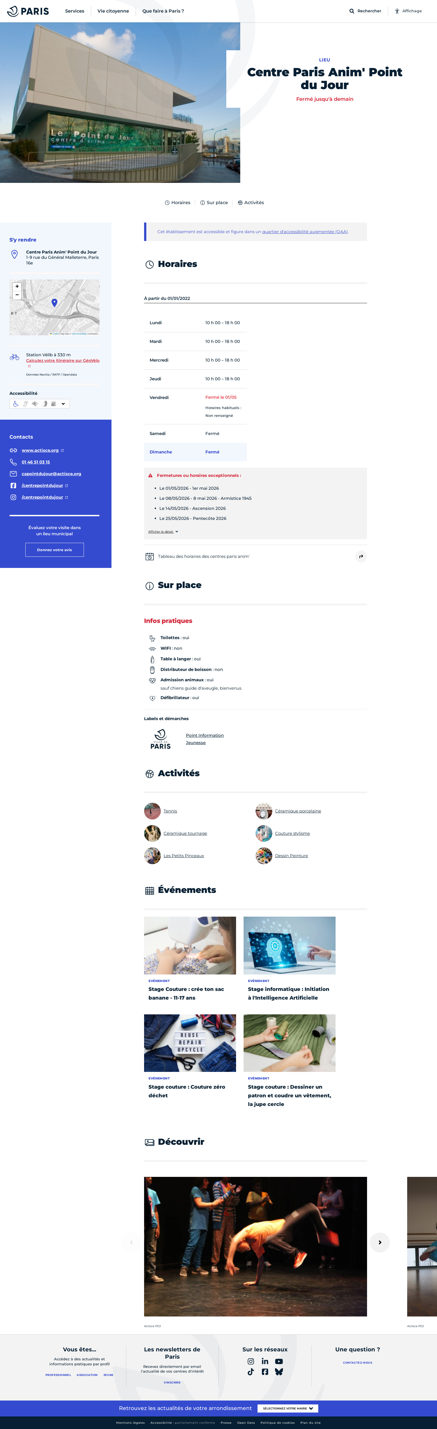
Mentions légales (130, 1423)
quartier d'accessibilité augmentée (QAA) (305, 231)
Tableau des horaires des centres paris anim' (203, 556)
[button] (54, 302)
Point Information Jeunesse (184, 739)
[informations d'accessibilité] (39, 403)
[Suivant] (380, 1242)
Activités (250, 203)
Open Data (246, 1423)
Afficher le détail (161, 532)
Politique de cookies (278, 1423)
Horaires (177, 203)
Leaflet (54, 334)
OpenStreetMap (79, 334)
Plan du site (310, 1423)
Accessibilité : (182, 1423)
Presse (226, 1423)
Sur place (214, 203)
